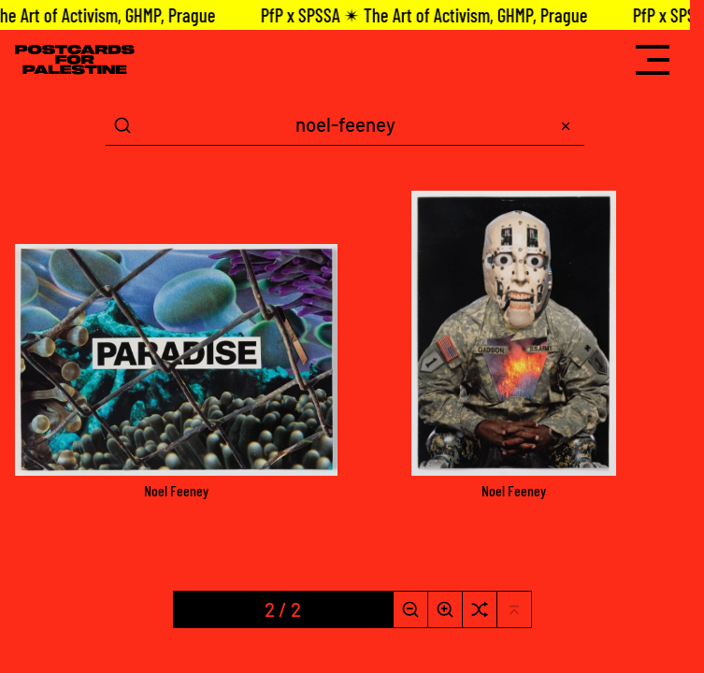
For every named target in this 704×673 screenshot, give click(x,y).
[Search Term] (345, 125)
